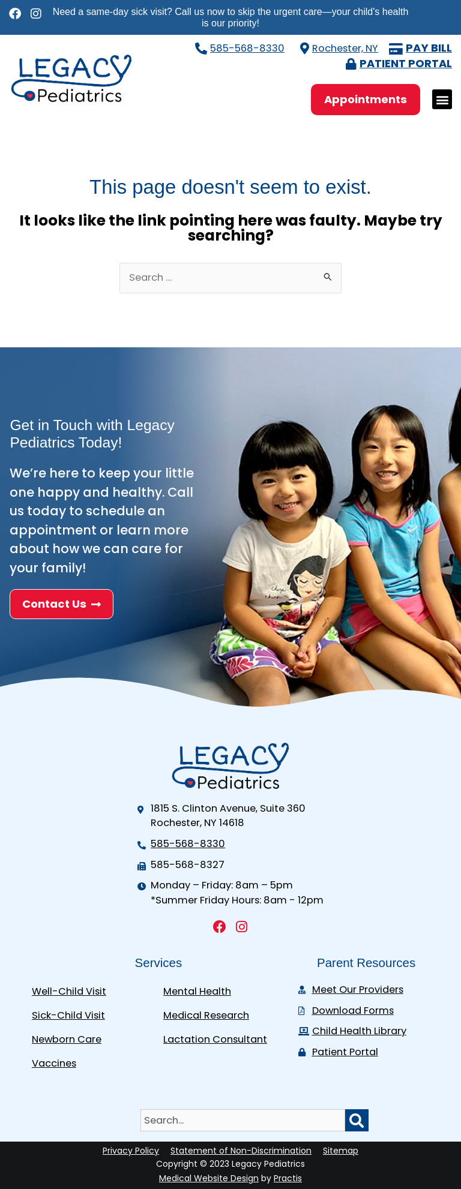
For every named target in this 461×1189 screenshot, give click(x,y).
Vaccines (54, 1063)
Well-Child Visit (69, 991)
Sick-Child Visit (68, 1015)
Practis (288, 1178)
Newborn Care (66, 1039)
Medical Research (206, 1015)
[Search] (357, 1120)
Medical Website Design (209, 1178)
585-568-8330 (247, 48)
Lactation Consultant (215, 1039)
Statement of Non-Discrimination (241, 1151)
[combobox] (242, 1120)
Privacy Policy (131, 1151)
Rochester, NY (345, 48)
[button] (442, 99)
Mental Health (197, 991)
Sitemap (340, 1151)
